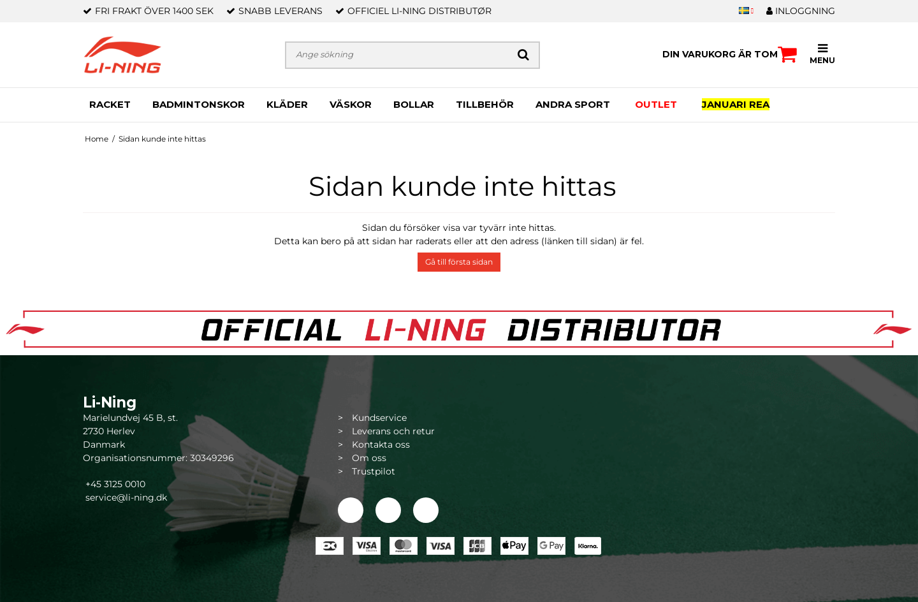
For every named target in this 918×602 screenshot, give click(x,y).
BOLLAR (413, 104)
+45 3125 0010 (114, 484)
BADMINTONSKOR (198, 104)
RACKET (110, 104)
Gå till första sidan (459, 262)
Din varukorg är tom (729, 54)
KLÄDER (287, 104)
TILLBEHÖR (485, 104)
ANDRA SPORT (573, 104)
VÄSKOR (351, 104)
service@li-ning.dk (126, 497)
